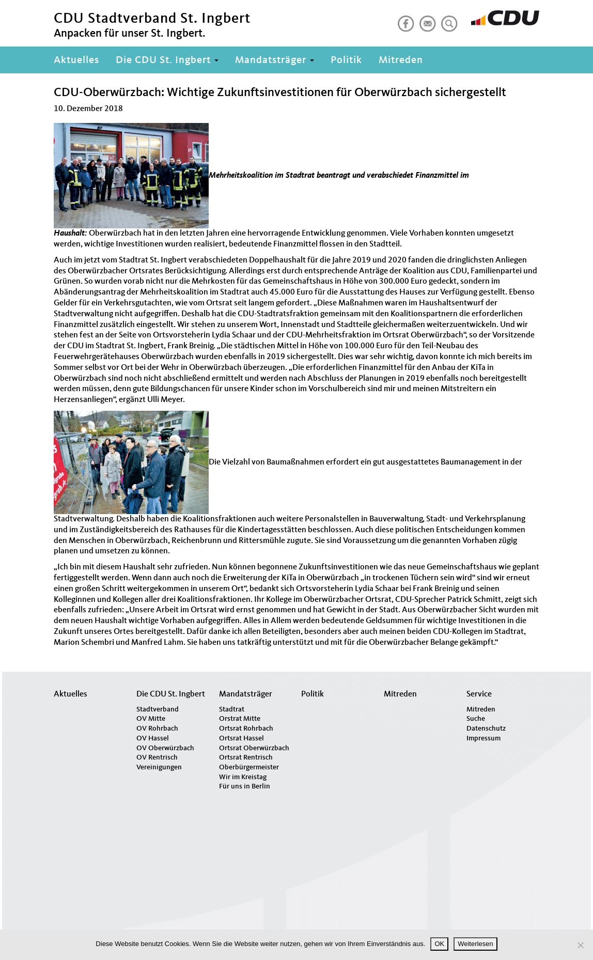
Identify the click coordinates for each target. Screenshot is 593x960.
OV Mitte (150, 718)
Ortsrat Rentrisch (246, 757)
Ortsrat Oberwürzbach (254, 748)
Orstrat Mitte (239, 718)
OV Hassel (152, 738)
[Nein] (580, 945)
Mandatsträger (274, 60)
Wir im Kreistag (243, 777)
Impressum (483, 738)
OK (439, 944)
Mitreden (401, 60)
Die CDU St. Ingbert (167, 60)
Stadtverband (157, 709)
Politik (346, 60)
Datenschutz (486, 728)
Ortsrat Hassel (241, 738)
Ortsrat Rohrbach (246, 728)
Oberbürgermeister (249, 767)
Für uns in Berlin (244, 786)
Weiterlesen (475, 944)
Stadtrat (231, 709)
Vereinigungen (159, 767)
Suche (475, 718)
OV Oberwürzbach (165, 748)
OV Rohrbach (157, 728)
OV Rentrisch (157, 757)
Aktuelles (76, 60)
